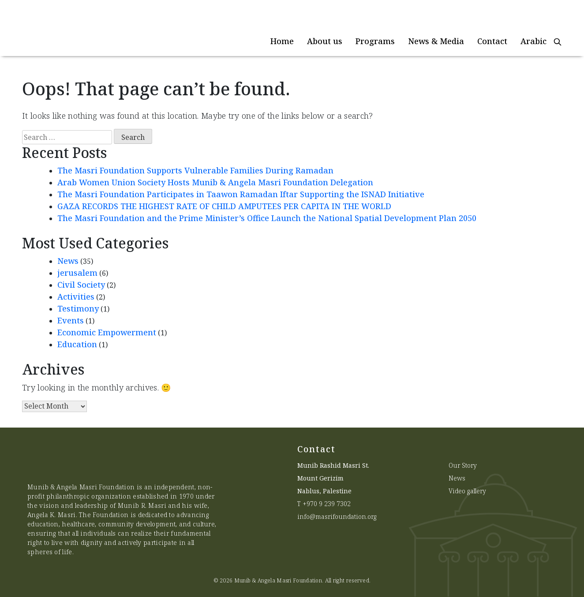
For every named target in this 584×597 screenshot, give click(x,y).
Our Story (463, 465)
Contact (492, 41)
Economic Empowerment (106, 332)
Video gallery (467, 491)
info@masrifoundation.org (337, 516)
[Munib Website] (88, 28)
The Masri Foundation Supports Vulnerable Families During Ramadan (195, 170)
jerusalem (77, 272)
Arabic (533, 41)
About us (324, 41)
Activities (75, 296)
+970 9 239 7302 (327, 503)
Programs (375, 41)
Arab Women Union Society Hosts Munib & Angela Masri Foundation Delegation (215, 182)
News (68, 260)
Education (77, 344)
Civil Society (81, 284)
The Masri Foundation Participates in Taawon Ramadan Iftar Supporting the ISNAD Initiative (240, 194)
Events (70, 320)
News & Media (436, 41)
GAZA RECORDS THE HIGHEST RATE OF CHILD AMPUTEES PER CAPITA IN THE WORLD (224, 206)
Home (282, 41)
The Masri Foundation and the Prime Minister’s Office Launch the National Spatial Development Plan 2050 (268, 218)
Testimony (78, 308)
